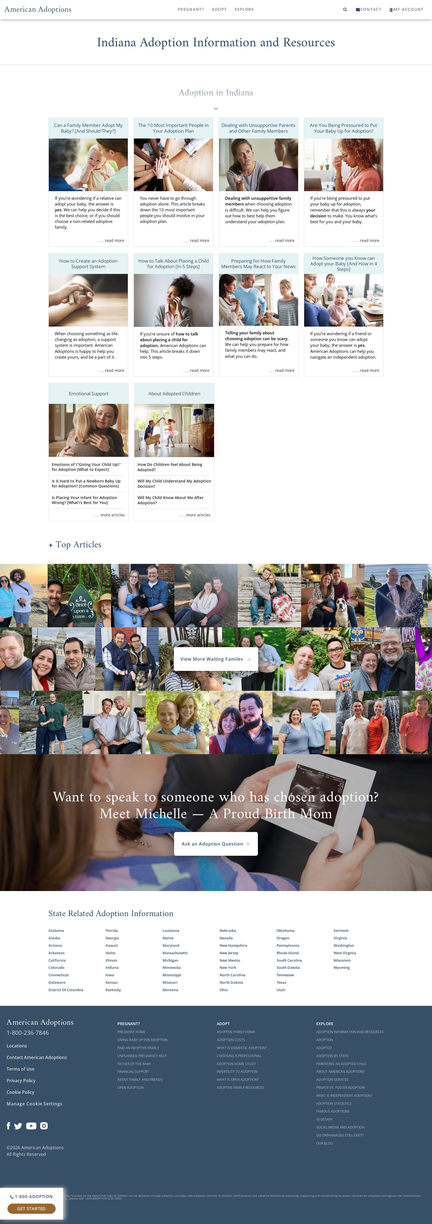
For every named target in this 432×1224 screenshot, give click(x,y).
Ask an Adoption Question (216, 844)
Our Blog (324, 1143)
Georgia (112, 937)
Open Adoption (130, 1087)
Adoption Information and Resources (350, 1032)
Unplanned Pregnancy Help (142, 1056)
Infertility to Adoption (237, 1071)
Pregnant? (191, 9)
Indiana (112, 967)
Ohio (224, 989)
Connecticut (58, 974)
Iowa (110, 974)
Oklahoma (286, 930)
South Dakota (288, 967)
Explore (244, 9)
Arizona (55, 945)
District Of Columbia (65, 989)
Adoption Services (332, 1079)
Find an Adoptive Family (138, 1048)
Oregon (283, 937)
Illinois (111, 960)
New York (228, 967)
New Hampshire (233, 945)
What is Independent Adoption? (344, 1095)
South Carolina (289, 960)
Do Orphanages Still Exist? (340, 1135)
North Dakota (231, 982)
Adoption (324, 1040)
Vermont (341, 930)
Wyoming (342, 967)
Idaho (110, 952)
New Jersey (229, 952)
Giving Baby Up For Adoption (142, 1040)
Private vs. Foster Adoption (340, 1087)
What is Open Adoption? (238, 1079)
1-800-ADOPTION (31, 1196)
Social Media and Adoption (340, 1127)
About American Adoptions (340, 1071)
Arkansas (56, 952)
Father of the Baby (134, 1064)
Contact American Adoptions (37, 1057)
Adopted (324, 1048)
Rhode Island (288, 952)
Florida (112, 930)
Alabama (56, 930)
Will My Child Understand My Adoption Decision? (174, 483)
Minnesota (172, 967)
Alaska (54, 937)
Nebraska (228, 930)
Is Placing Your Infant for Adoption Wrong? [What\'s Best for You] (84, 500)
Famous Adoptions (333, 1111)
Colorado (56, 967)
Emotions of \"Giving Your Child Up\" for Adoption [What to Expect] (86, 467)
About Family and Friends (140, 1079)
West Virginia (345, 952)
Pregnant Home (131, 1032)
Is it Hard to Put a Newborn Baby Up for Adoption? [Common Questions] (86, 483)
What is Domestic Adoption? (242, 1048)
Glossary (324, 1119)
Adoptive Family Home (236, 1032)
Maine (168, 937)
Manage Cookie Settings (35, 1104)
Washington (344, 945)
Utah (281, 989)
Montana (170, 989)
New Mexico (230, 960)
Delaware (56, 982)
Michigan (170, 960)
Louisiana (171, 930)
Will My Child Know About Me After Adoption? (170, 500)
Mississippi (172, 974)
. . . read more (111, 240)
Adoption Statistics (334, 1103)
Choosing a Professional (239, 1056)
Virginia (340, 937)
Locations (17, 1046)
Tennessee (285, 974)
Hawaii (112, 945)
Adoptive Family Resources (240, 1087)
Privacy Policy (21, 1081)
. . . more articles (109, 515)
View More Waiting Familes (216, 659)
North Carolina (232, 974)
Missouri (170, 982)
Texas (281, 982)
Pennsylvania (288, 945)
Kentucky (113, 989)
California (57, 960)
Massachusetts (175, 952)
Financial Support (133, 1071)
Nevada (226, 937)
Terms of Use (20, 1069)
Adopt (219, 9)
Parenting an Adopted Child (341, 1064)
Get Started (31, 1208)
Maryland (171, 945)
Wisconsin (342, 960)
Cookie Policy (20, 1092)
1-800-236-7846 (28, 1032)
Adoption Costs (231, 1040)
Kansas (112, 982)
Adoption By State (332, 1056)
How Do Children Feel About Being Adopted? (169, 467)
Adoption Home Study (236, 1064)
